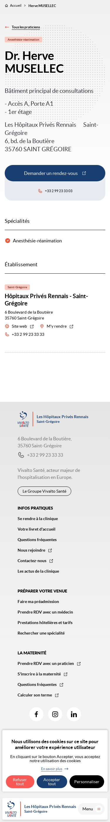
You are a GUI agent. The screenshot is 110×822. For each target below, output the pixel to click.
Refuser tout (20, 781)
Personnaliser (86, 781)
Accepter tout (51, 781)
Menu (92, 808)
